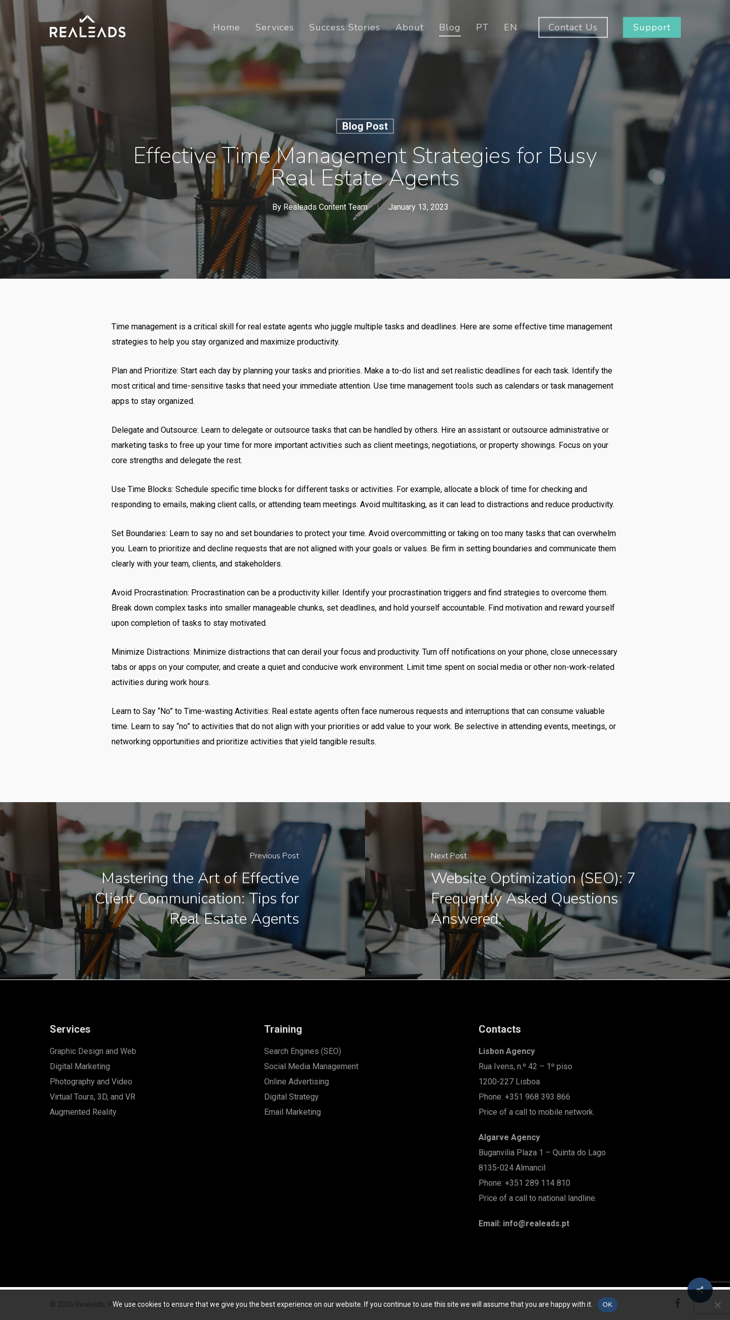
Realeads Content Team (325, 207)
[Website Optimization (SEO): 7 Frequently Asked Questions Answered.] (547, 890)
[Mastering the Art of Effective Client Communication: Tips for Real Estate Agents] (182, 890)
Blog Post (365, 126)
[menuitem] (482, 27)
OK (607, 1304)
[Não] (717, 1305)
